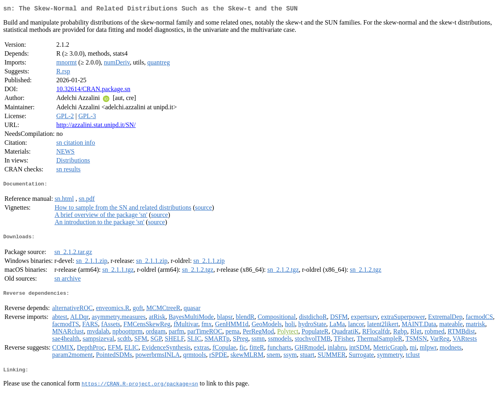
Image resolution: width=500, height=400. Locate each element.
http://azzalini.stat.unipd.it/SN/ (96, 126)
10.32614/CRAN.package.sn (93, 90)
